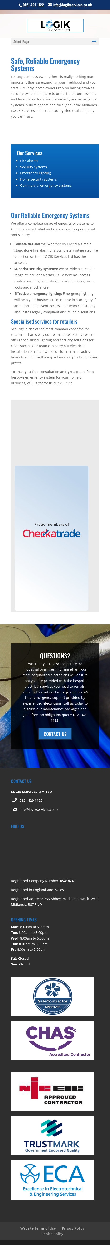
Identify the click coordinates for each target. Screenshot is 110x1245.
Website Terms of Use (38, 1228)
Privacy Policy (73, 1228)
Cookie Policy (52, 1233)
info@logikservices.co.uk (39, 809)
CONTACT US (55, 733)
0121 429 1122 (31, 800)
